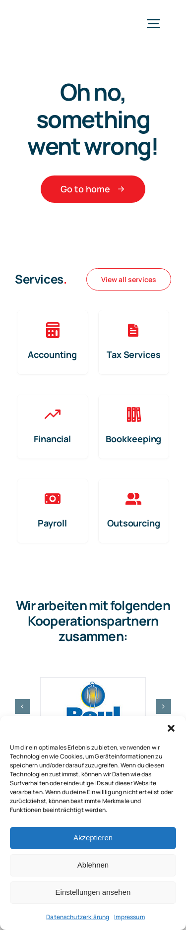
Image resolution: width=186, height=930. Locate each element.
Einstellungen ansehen (93, 892)
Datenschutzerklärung (77, 917)
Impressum (129, 917)
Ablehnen (93, 865)
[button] (171, 728)
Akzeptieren (93, 837)
